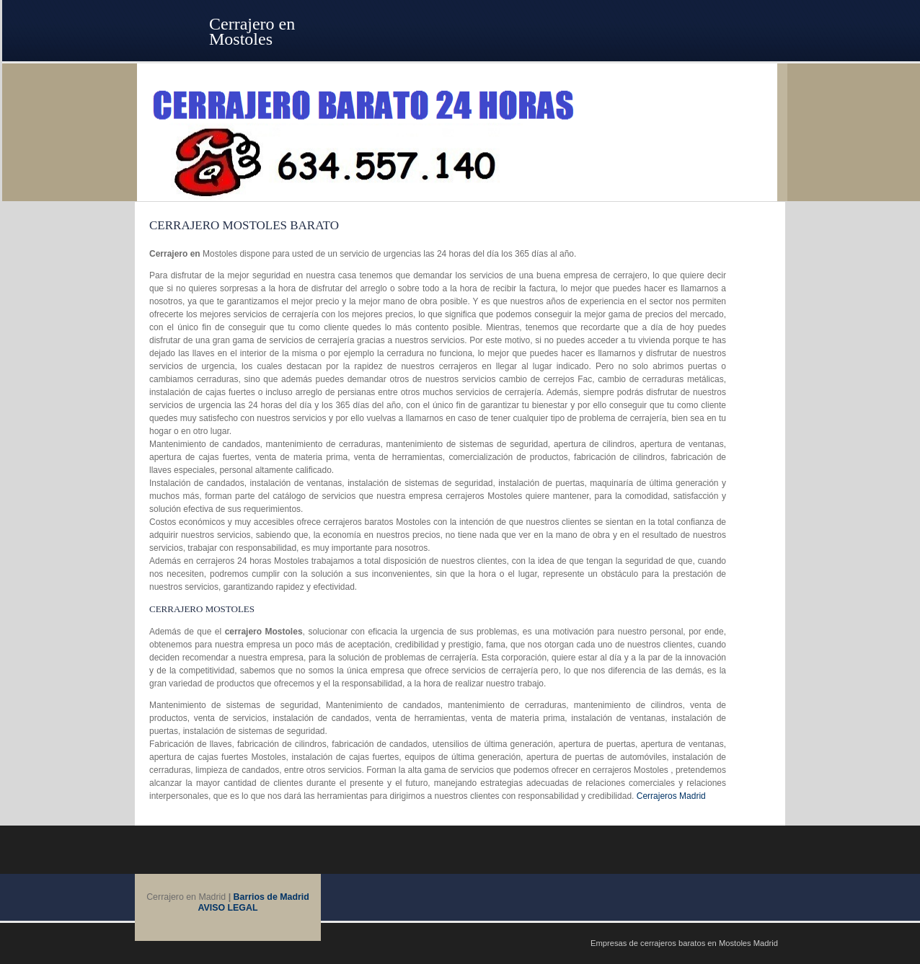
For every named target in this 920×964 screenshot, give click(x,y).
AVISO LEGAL (228, 908)
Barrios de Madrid (271, 897)
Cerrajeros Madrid (671, 796)
